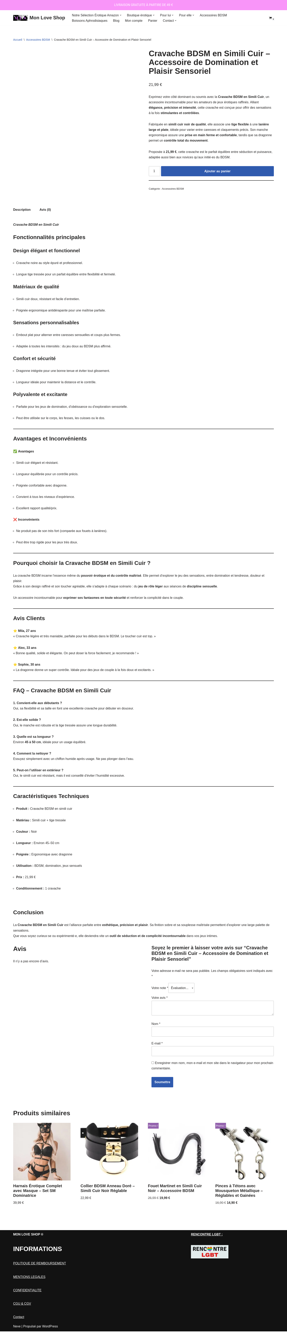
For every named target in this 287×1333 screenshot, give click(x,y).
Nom (155, 1025)
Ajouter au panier (217, 171)
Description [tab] (22, 210)
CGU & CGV (22, 1315)
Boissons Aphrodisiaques (90, 20)
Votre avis (159, 999)
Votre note (159, 989)
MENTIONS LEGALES (29, 1288)
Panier (152, 20)
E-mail (157, 1044)
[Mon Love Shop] (39, 18)
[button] (120, 15)
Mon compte (134, 20)
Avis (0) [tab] (45, 210)
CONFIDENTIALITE (27, 1301)
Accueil (17, 39)
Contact (18, 1328)
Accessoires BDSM (213, 15)
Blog (116, 20)
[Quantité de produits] (154, 171)
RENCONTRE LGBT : (207, 1246)
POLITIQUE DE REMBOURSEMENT (39, 1275)
